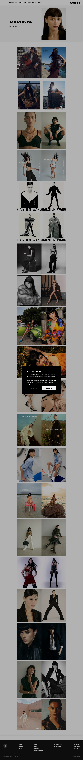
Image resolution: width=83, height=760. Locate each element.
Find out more (34, 388)
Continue (49, 388)
